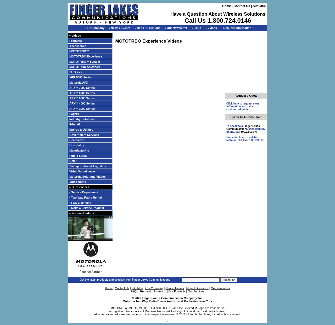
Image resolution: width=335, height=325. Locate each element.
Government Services (84, 134)
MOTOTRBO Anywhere (84, 66)
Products (75, 40)
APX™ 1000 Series (82, 108)
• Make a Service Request (86, 208)
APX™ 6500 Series (82, 98)
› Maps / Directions (147, 28)
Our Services (196, 291)
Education (76, 124)
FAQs (134, 291)
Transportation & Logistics (87, 166)
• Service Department (83, 192)
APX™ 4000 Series (82, 103)
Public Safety (78, 155)
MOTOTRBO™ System (84, 61)
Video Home (77, 181)
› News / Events (119, 28)
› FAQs (196, 28)
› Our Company (94, 28)
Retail (73, 160)
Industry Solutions (82, 119)
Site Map (259, 6)
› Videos (211, 28)
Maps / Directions (197, 288)
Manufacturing (79, 150)
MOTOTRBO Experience (85, 56)
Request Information (153, 291)
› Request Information (237, 28)
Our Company (154, 288)
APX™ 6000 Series (82, 93)
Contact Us (241, 6)
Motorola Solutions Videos (87, 176)
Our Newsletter (220, 288)
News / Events (174, 288)
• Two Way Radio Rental (85, 197)
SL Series (75, 72)
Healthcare (76, 140)
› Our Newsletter (176, 28)
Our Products (177, 291)
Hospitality (76, 145)
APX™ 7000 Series (82, 87)
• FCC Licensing (80, 202)
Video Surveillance (82, 171)
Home (226, 6)
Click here (232, 103)
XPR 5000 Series (80, 77)
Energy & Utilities (81, 129)
